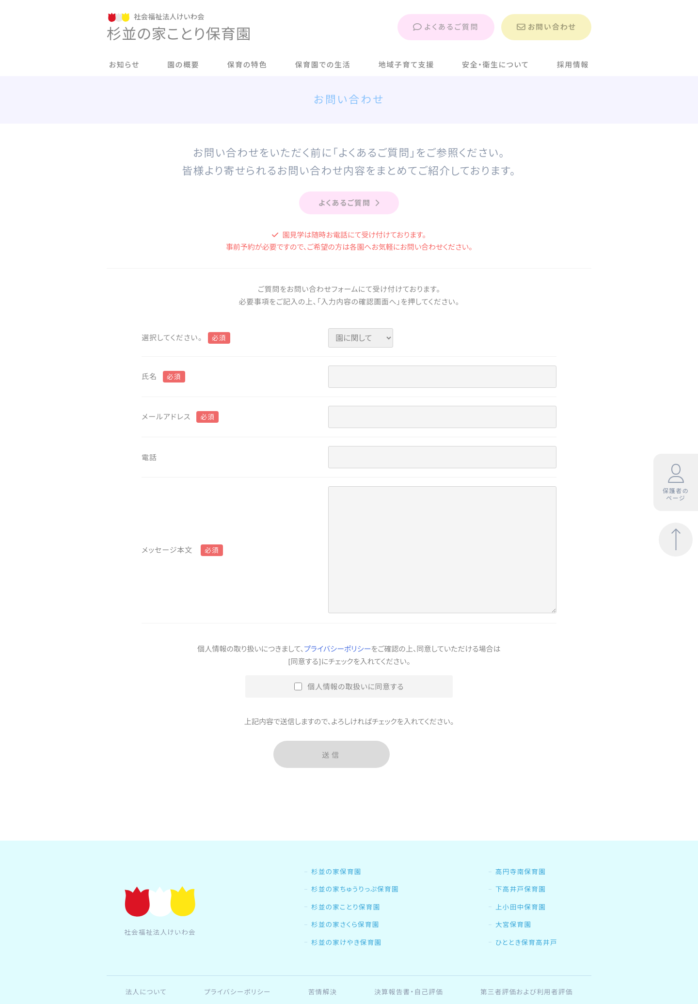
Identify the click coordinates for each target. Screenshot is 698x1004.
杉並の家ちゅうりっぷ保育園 (355, 909)
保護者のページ (676, 482)
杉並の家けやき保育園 (346, 963)
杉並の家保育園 (336, 892)
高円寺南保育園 (520, 892)
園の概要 (183, 64)
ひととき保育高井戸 (526, 963)
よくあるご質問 (446, 27)
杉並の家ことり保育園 (346, 927)
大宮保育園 (513, 945)
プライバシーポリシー (337, 648)
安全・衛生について (495, 64)
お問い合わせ (546, 27)
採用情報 (573, 64)
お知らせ (124, 64)
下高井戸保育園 (520, 909)
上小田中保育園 (520, 927)
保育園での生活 (322, 64)
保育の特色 (247, 64)
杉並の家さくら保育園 (345, 945)
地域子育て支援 (406, 64)
